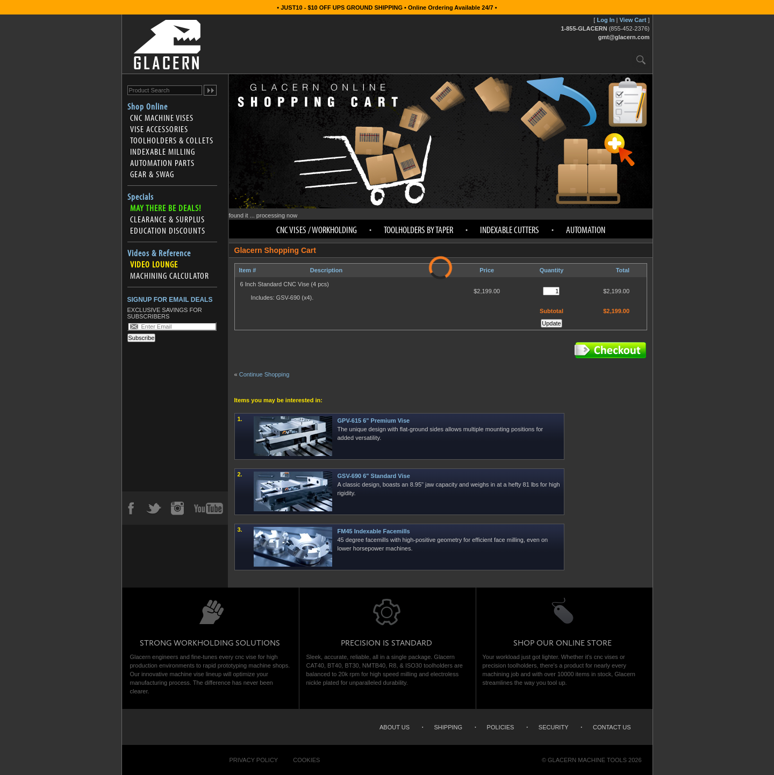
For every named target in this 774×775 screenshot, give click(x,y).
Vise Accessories (159, 129)
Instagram (176, 508)
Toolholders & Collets (171, 140)
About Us (394, 727)
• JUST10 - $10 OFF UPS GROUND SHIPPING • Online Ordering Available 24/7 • (387, 7)
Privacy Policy (254, 760)
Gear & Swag (152, 174)
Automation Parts (162, 162)
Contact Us (612, 727)
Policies (500, 727)
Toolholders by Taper (418, 229)
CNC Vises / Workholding (316, 229)
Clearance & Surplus (167, 219)
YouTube (208, 508)
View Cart (632, 20)
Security (554, 727)
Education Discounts (167, 230)
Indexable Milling (162, 151)
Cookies (306, 760)
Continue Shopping (264, 374)
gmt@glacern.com (624, 37)
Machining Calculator (169, 275)
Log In (605, 20)
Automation (585, 229)
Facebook (130, 508)
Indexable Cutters (509, 229)
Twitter (153, 508)
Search (641, 59)
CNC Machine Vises (162, 117)
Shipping (448, 727)
